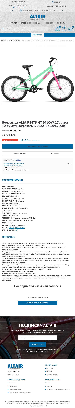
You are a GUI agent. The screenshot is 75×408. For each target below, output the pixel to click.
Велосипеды (37, 34)
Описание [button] (55, 153)
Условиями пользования (35, 351)
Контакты (61, 23)
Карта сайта (13, 386)
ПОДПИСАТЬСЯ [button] (38, 345)
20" (16, 230)
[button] (19, 7)
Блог (48, 383)
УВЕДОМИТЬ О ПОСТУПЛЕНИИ (37, 146)
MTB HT (11, 228)
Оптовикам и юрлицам (31, 23)
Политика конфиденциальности (57, 389)
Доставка (49, 368)
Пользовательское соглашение (20, 392)
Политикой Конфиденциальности (48, 349)
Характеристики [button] (20, 153)
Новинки (49, 23)
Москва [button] (17, 160)
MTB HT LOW (20, 228)
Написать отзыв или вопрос (37, 303)
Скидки (49, 386)
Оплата (49, 371)
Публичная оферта (15, 389)
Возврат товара (51, 375)
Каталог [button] (13, 23)
